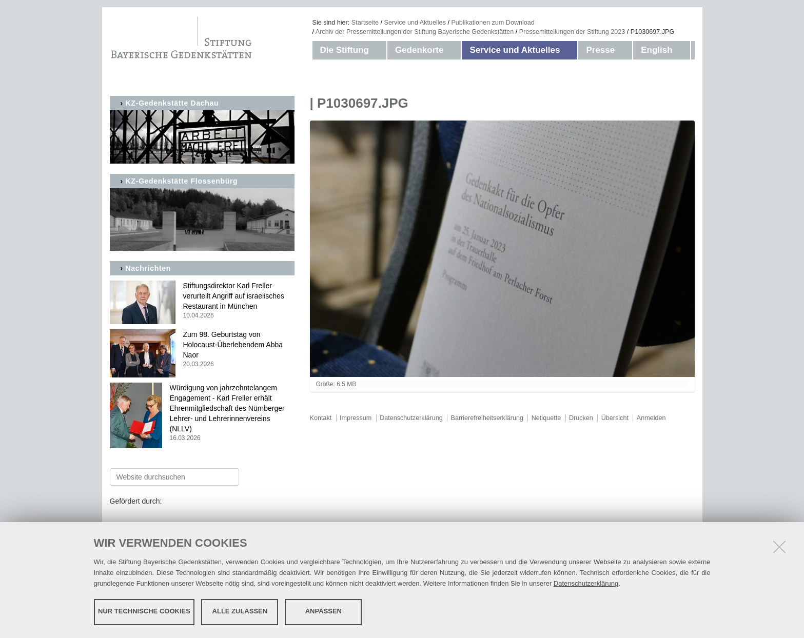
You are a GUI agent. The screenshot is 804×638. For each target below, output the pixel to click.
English (656, 50)
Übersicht (615, 418)
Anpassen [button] (323, 611)
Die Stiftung (344, 50)
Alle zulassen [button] (240, 611)
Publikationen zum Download (492, 22)
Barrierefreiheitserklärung (487, 418)
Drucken (581, 418)
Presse (600, 50)
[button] (379, 50)
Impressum (355, 418)
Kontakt (321, 418)
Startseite (365, 22)
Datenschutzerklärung (586, 583)
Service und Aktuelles (415, 22)
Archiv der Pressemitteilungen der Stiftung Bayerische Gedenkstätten (415, 31)
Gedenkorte (419, 50)
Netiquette (546, 418)
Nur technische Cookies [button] (144, 611)
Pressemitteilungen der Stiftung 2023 (572, 31)
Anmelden (651, 418)
